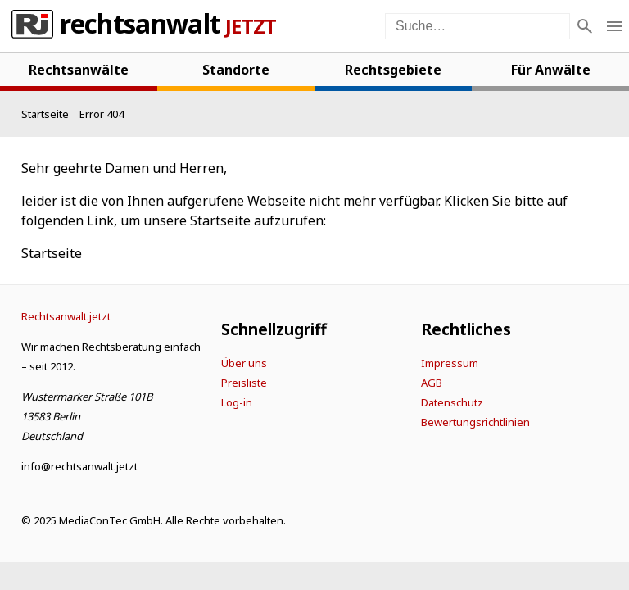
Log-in (236, 402)
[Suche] (585, 26)
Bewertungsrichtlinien (475, 422)
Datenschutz (452, 402)
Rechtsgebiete (393, 70)
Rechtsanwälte (79, 70)
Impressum (449, 363)
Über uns (244, 363)
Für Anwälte (551, 70)
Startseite (51, 253)
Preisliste (244, 382)
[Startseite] (45, 114)
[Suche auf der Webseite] (477, 26)
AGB (431, 382)
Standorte (235, 70)
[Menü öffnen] (614, 26)
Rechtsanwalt (140, 26)
